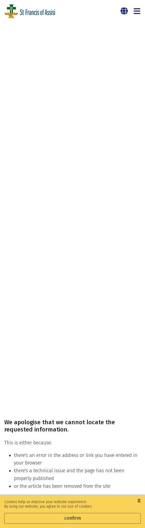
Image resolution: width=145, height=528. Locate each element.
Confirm (72, 518)
